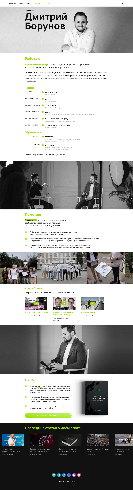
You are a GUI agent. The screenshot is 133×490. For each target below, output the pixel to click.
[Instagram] (74, 475)
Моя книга (48, 3)
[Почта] (54, 475)
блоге (52, 408)
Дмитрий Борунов (16, 3)
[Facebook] (69, 475)
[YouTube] (79, 475)
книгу (40, 386)
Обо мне (37, 3)
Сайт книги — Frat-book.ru (48, 416)
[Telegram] (59, 475)
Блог (28, 3)
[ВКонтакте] (64, 475)
